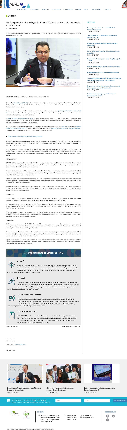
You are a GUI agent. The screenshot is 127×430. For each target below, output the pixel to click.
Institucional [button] (22, 9)
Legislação (56, 9)
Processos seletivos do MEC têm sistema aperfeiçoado (103, 72)
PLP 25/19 (64, 126)
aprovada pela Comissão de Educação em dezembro (66, 128)
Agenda (78, 9)
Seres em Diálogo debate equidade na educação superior (103, 66)
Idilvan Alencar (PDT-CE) (20, 103)
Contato (107, 9)
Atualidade (68, 9)
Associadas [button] (34, 9)
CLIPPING (12, 16)
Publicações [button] (96, 9)
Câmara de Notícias (20, 344)
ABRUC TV (45, 9)
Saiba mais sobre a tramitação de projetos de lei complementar (25, 136)
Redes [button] (86, 9)
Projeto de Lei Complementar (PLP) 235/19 (20, 118)
